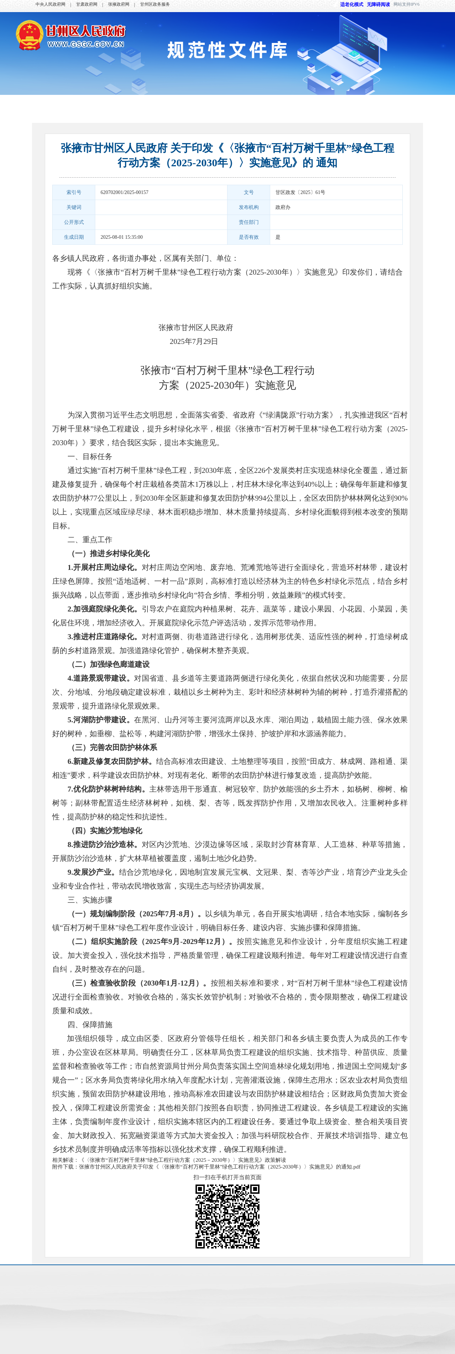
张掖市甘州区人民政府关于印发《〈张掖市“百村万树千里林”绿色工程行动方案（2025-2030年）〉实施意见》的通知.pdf (219, 1167)
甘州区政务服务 (155, 4)
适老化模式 (348, 4)
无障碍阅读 (378, 4)
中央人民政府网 (50, 4)
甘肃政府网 (86, 4)
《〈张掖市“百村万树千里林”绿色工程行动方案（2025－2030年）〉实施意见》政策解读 (182, 1160)
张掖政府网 (118, 4)
